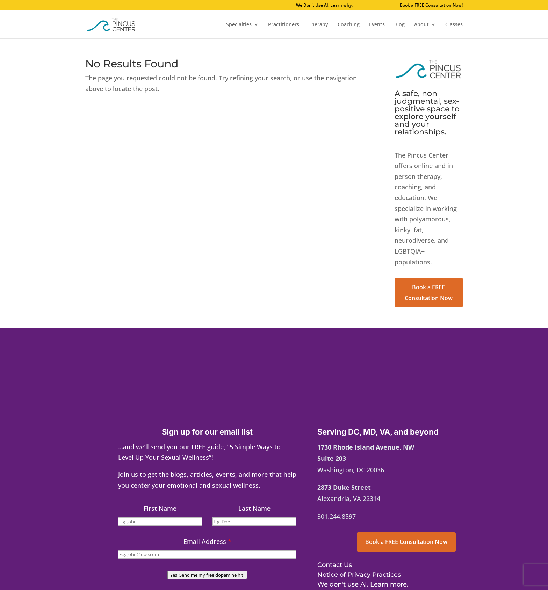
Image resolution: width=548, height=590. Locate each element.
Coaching (349, 25)
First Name (160, 508)
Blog (399, 25)
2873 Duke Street (344, 487)
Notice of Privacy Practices (359, 574)
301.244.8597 (336, 516)
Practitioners (283, 25)
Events (377, 25)
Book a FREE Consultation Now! (431, 5)
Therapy (318, 25)
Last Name (254, 508)
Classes (454, 25)
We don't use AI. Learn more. (362, 584)
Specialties (239, 25)
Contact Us (334, 565)
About (421, 25)
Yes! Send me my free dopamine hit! (207, 575)
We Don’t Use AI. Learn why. (345, 5)
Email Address (207, 541)
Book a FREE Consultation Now (429, 292)
